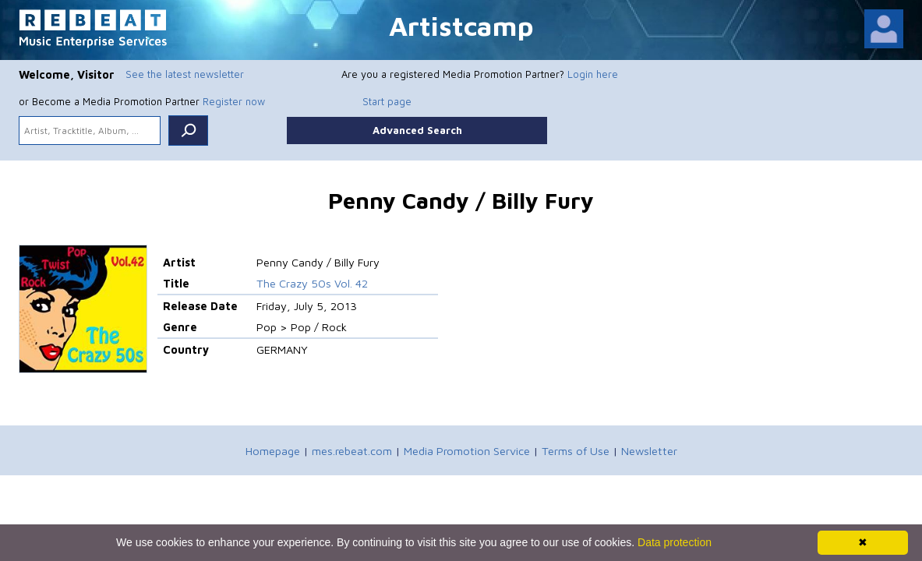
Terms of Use (575, 450)
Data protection (675, 542)
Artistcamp (461, 25)
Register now (234, 101)
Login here (592, 74)
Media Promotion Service (467, 450)
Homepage (273, 450)
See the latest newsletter (184, 74)
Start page (387, 101)
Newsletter (649, 450)
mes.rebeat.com (352, 450)
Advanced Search (417, 130)
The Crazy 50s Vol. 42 (312, 283)
